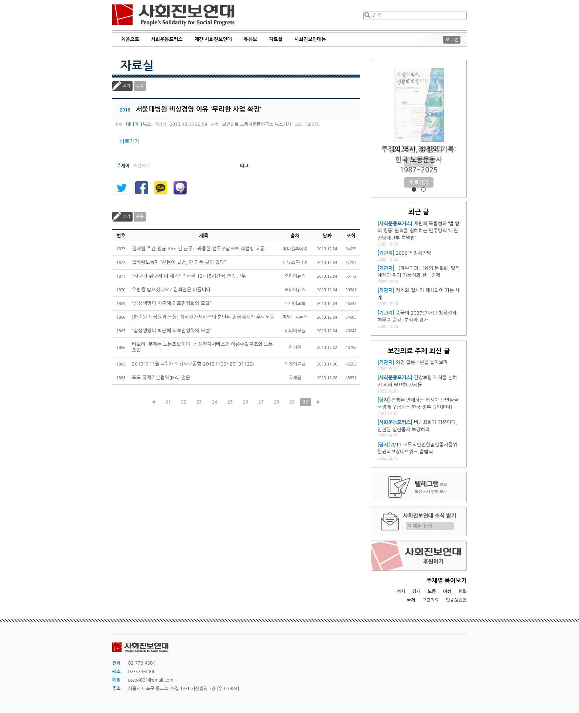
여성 (447, 591)
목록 (140, 86)
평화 (462, 591)
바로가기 (129, 141)
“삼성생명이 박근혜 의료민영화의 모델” (172, 303)
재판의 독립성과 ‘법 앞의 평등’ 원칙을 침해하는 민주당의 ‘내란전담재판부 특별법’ (418, 230)
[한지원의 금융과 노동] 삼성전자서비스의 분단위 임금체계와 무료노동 (203, 317)
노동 (432, 591)
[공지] (383, 400)
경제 (416, 591)
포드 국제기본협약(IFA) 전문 (161, 377)
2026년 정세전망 (419, 149)
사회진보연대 (173, 15)
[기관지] (385, 253)
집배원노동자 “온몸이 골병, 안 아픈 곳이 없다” (179, 262)
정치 (401, 591)
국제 (411, 600)
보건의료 (430, 600)
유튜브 (250, 39)
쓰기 (126, 86)
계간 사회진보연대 (213, 39)
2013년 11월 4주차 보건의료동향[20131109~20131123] (193, 363)
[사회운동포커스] (394, 223)
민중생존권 (456, 600)
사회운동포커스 (167, 39)
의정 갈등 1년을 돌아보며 (422, 362)
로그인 (452, 39)
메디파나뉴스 (138, 124)
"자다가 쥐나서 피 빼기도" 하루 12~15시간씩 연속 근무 (189, 276)
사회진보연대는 (310, 39)
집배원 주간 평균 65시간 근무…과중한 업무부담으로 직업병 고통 (198, 248)
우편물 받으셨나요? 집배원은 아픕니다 (171, 289)
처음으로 (130, 39)
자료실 (276, 39)
